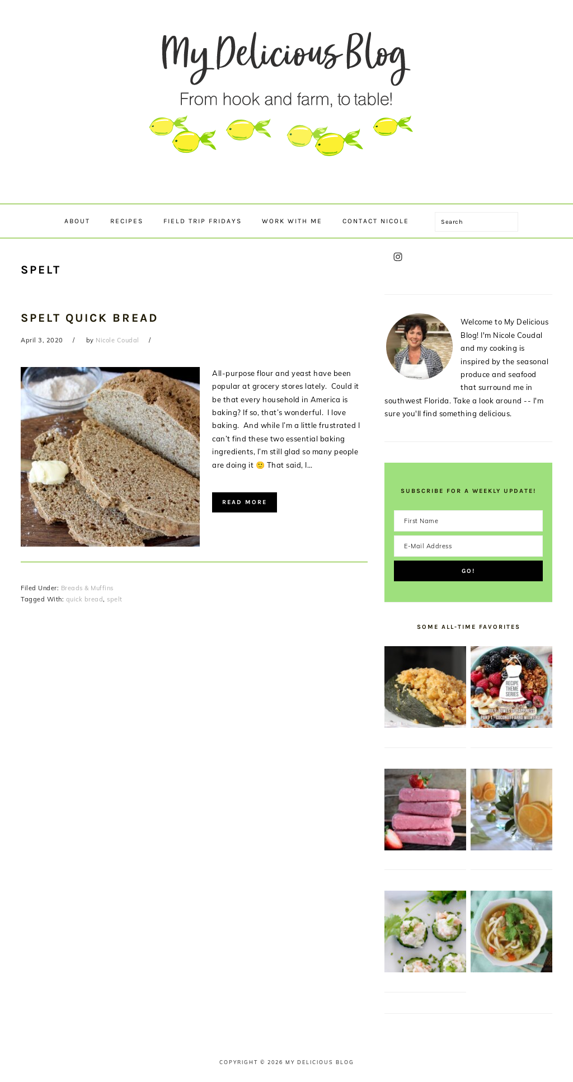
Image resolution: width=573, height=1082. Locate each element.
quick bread (85, 599)
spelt (115, 599)
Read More (244, 502)
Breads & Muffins (87, 588)
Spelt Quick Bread (89, 317)
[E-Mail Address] (468, 546)
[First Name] (468, 520)
